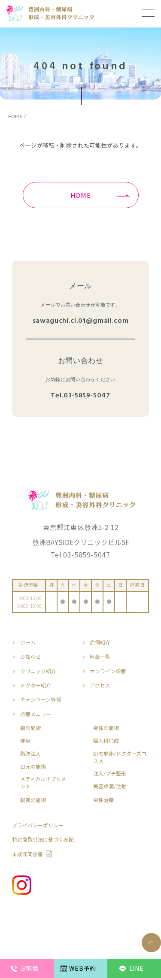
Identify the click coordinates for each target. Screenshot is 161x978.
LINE (136, 968)
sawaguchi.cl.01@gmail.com (80, 321)
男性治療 (103, 799)
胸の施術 (30, 727)
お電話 (29, 968)
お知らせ (30, 656)
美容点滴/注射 (109, 786)
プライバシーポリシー (38, 825)
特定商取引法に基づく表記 (43, 839)
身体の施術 (106, 727)
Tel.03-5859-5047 (80, 396)
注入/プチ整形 (109, 773)
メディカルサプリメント (43, 782)
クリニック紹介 (38, 671)
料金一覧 (100, 656)
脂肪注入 (30, 753)
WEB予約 (82, 968)
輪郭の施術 (33, 799)
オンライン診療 (108, 671)
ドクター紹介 (35, 685)
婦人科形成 (106, 740)
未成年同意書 (27, 854)
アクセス (100, 685)
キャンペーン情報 (40, 699)
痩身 (25, 740)
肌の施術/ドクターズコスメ (119, 757)
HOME (80, 195)
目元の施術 (33, 766)
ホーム (28, 642)
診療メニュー (35, 714)
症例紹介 (100, 642)
